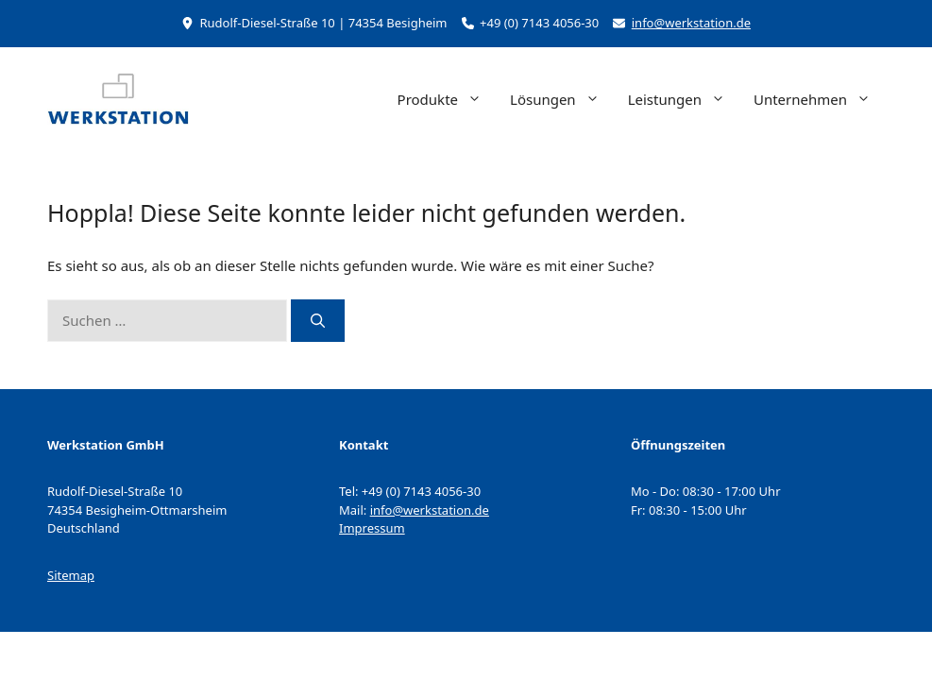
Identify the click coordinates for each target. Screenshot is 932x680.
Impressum (372, 527)
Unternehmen (819, 99)
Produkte (447, 99)
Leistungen (683, 99)
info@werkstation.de (691, 22)
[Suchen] (318, 320)
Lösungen (562, 99)
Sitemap (70, 575)
